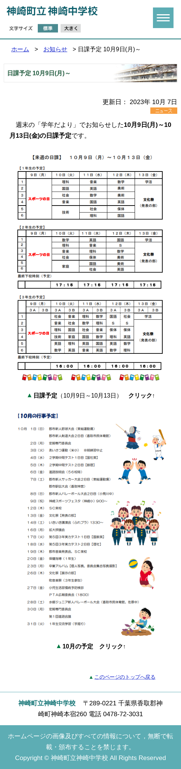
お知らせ (55, 49)
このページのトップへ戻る (124, 677)
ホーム (20, 49)
